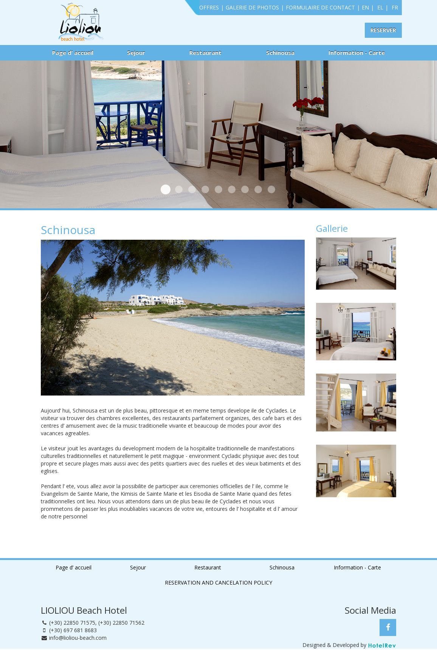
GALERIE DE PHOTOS (252, 7)
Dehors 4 (245, 189)
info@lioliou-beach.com (78, 637)
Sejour (136, 52)
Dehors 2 (218, 189)
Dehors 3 (232, 189)
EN (365, 7)
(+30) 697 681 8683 (73, 630)
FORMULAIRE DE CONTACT (320, 7)
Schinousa (280, 52)
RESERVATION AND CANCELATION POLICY (218, 582)
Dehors (192, 189)
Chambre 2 (205, 189)
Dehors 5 (258, 189)
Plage (179, 189)
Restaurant (205, 52)
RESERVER (383, 30)
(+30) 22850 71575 (72, 622)
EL (380, 7)
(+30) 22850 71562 (121, 622)
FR (395, 7)
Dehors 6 (271, 189)
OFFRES (209, 7)
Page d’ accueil (72, 52)
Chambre (165, 189)
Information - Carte (357, 52)
